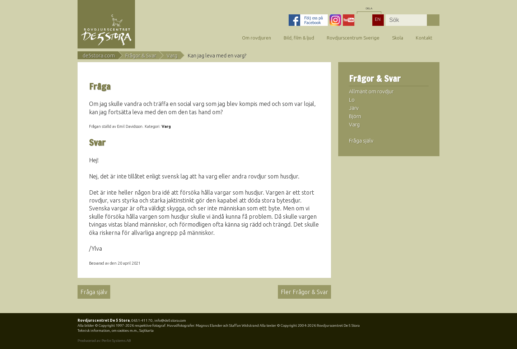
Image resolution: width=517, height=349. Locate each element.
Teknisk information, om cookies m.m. (108, 330)
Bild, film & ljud (299, 37)
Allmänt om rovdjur (371, 91)
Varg (172, 56)
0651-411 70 (142, 320)
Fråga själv (93, 292)
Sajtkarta (146, 330)
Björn (355, 116)
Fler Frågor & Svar (304, 292)
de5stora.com (99, 56)
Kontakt (424, 37)
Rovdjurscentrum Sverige (353, 37)
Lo (352, 100)
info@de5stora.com (170, 320)
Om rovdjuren (256, 37)
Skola (397, 37)
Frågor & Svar (140, 56)
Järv (354, 108)
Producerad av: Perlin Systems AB (104, 341)
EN (378, 19)
